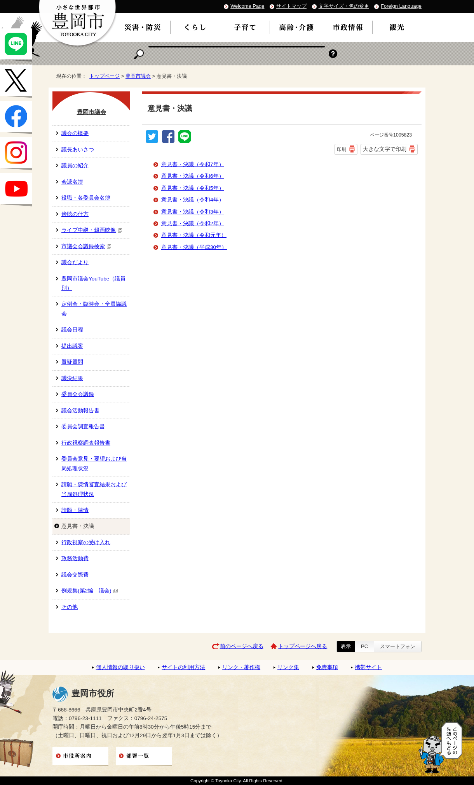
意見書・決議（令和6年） (192, 176)
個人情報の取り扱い (120, 667)
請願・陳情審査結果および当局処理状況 (94, 489)
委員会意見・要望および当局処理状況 (94, 463)
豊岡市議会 (138, 76)
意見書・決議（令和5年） (192, 188)
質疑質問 (72, 362)
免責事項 (327, 667)
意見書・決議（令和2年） (192, 223)
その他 (69, 607)
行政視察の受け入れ (85, 542)
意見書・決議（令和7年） (192, 164)
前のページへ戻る (241, 646)
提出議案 (72, 346)
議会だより (75, 262)
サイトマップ (291, 6)
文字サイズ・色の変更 (344, 6)
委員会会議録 (77, 394)
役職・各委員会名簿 (85, 198)
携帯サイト (368, 667)
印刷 (341, 149)
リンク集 (288, 667)
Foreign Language (401, 6)
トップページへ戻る (302, 646)
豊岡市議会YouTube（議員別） (93, 283)
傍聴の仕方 (75, 214)
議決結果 (72, 378)
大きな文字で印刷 (384, 149)
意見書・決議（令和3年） (192, 212)
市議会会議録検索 (86, 246)
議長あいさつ (77, 149)
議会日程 (72, 330)
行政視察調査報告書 (85, 443)
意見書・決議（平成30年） (194, 247)
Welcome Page (247, 6)
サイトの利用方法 (183, 667)
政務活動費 (75, 558)
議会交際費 (75, 575)
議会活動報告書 (80, 411)
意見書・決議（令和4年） (192, 200)
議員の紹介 (75, 165)
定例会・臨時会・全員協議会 (94, 308)
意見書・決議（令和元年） (194, 235)
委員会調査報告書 (83, 426)
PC (364, 646)
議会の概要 (75, 133)
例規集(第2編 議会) (89, 591)
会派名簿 (72, 182)
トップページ (104, 76)
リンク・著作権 (241, 667)
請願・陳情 (75, 510)
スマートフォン (397, 646)
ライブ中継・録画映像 (91, 230)
